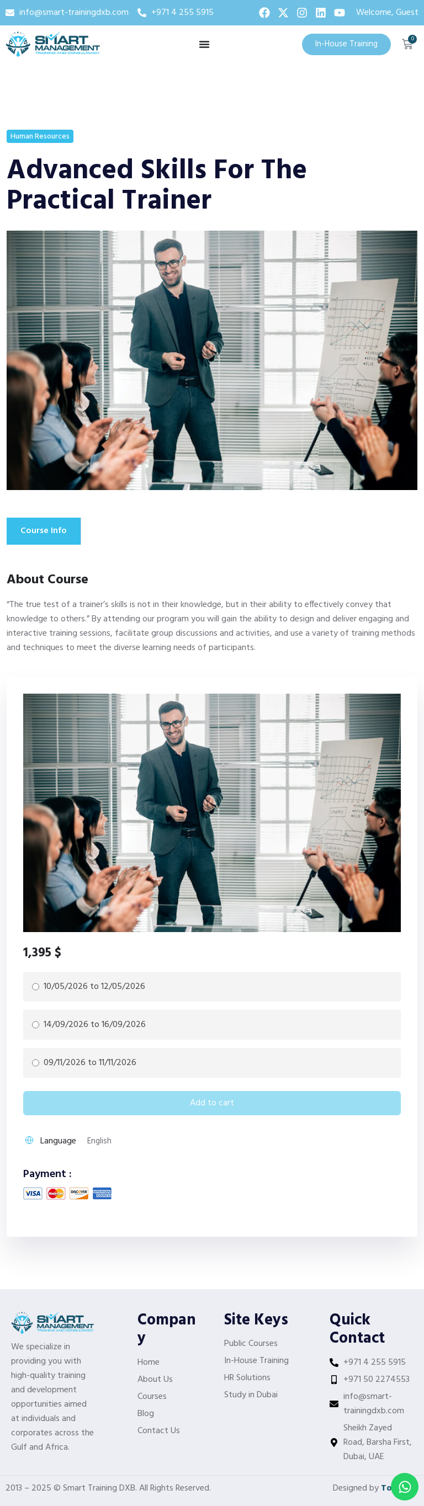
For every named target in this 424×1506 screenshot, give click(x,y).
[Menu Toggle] (204, 44)
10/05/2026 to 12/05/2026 (94, 986)
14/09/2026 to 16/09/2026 (95, 1024)
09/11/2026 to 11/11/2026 (90, 1062)
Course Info (43, 531)
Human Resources (40, 136)
